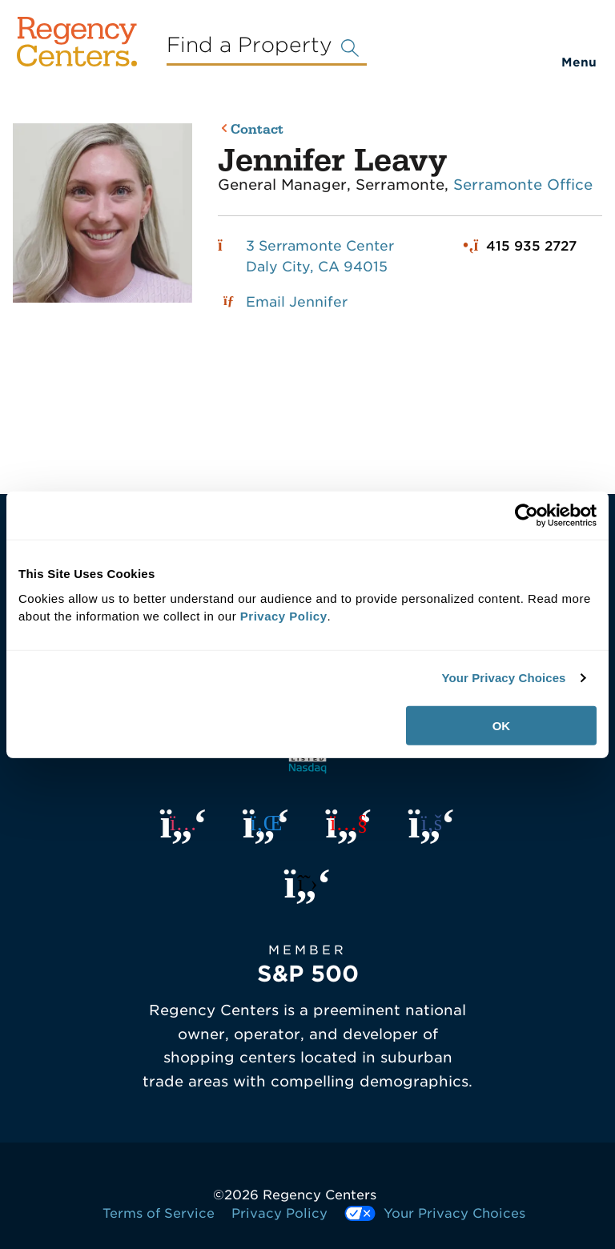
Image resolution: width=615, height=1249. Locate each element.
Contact (257, 130)
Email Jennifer (297, 302)
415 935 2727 (531, 246)
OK (501, 725)
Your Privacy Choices (503, 678)
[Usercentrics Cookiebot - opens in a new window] (526, 516)
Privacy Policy (279, 1213)
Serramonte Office (523, 184)
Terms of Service (158, 1213)
